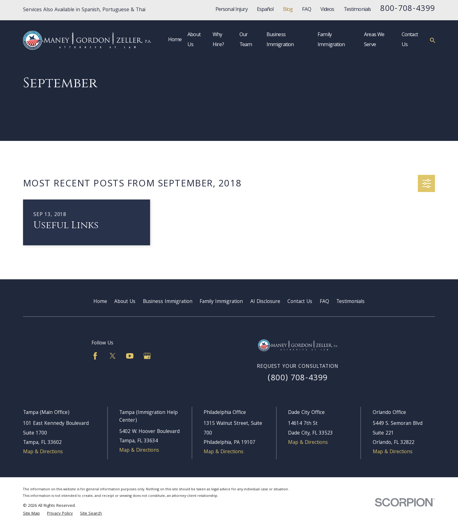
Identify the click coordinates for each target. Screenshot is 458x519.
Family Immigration (221, 302)
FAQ (306, 10)
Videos (327, 10)
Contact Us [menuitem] (410, 40)
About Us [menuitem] (194, 40)
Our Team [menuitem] (245, 40)
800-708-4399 (407, 9)
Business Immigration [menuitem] (280, 40)
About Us (124, 302)
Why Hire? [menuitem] (218, 40)
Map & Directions (43, 452)
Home (100, 302)
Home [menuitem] (175, 40)
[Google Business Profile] (147, 355)
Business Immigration (167, 302)
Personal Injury (231, 10)
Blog (288, 10)
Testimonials (357, 10)
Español (265, 10)
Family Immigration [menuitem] (331, 40)
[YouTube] (129, 355)
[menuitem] (31, 514)
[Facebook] (95, 355)
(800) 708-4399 (298, 378)
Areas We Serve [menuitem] (374, 40)
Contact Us (299, 302)
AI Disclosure (265, 302)
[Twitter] (112, 355)
